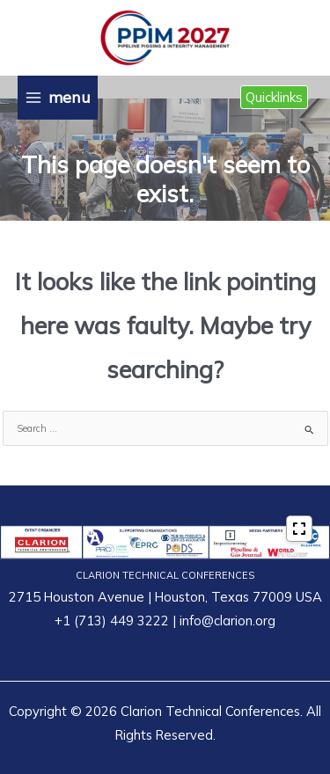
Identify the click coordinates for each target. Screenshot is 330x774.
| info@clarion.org (222, 620)
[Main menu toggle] (58, 98)
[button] (274, 97)
